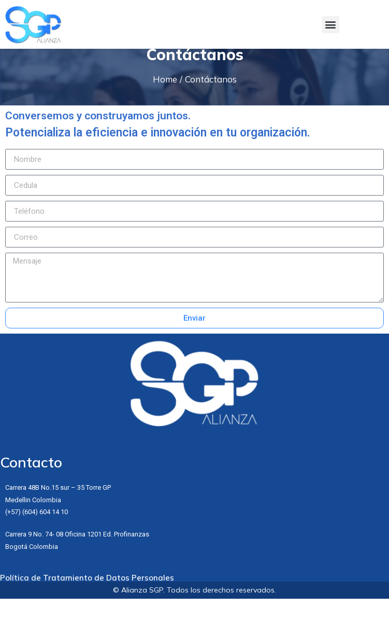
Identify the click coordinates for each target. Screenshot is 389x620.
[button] (330, 24)
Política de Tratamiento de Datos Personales (87, 599)
